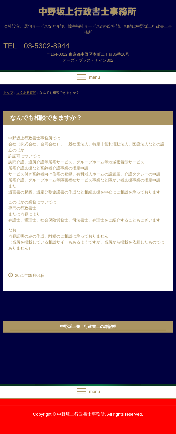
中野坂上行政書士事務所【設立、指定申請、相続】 (88, 13)
